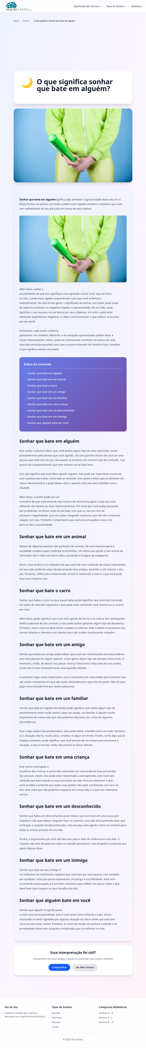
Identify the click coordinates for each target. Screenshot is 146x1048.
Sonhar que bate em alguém (44, 373)
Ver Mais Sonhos (85, 967)
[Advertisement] (73, 47)
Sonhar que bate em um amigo (46, 391)
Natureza (56, 1017)
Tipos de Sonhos (116, 6)
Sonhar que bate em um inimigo (47, 416)
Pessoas (56, 1022)
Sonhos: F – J (105, 1017)
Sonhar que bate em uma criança (48, 404)
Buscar (26, 20)
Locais (55, 1026)
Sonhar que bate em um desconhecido (51, 410)
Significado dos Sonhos (88, 6)
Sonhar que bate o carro (42, 385)
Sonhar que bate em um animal (47, 379)
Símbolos (136, 6)
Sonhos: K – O (106, 1022)
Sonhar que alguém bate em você (48, 423)
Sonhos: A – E (106, 1013)
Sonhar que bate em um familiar (47, 398)
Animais (56, 1013)
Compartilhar (59, 967)
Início (16, 20)
